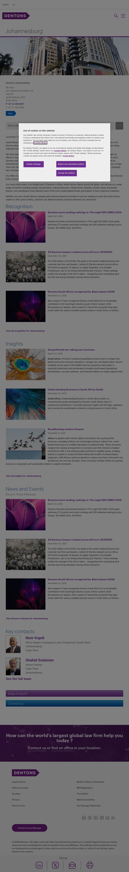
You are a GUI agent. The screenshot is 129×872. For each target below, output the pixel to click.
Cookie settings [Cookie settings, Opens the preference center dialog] (34, 164)
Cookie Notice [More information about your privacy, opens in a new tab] (68, 156)
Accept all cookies (66, 173)
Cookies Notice (40, 143)
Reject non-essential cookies (71, 164)
